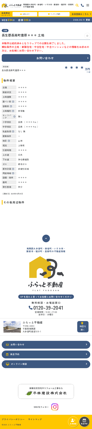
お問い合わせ (45, 58)
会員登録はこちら (80, 13)
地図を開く (83, 326)
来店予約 (84, 422)
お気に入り (25, 14)
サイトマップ (35, 419)
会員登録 (73, 422)
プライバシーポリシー (13, 419)
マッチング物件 (54, 14)
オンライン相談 (16, 363)
